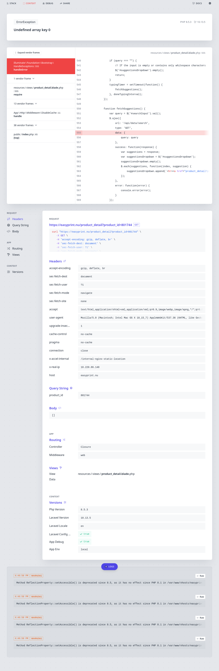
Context (12, 265)
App (9, 242)
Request (12, 213)
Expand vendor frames (27, 52)
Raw (200, 575)
